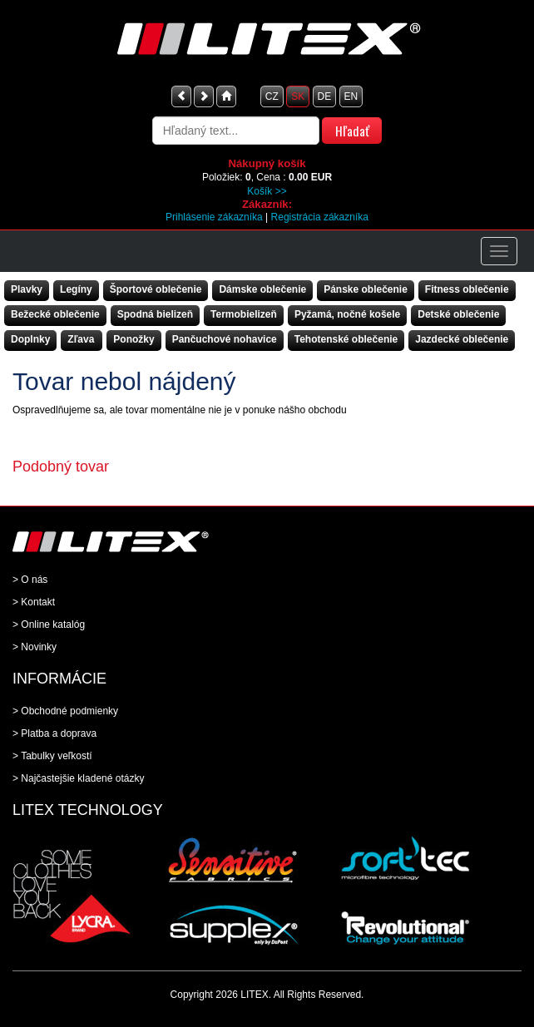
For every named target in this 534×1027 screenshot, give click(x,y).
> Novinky (34, 647)
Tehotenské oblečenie (346, 339)
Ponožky (133, 339)
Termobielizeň (243, 314)
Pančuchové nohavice (224, 339)
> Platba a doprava (54, 733)
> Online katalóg (48, 624)
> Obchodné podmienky (65, 711)
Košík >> (266, 191)
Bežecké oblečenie (55, 314)
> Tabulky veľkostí (52, 756)
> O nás (29, 579)
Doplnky (30, 339)
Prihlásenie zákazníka (214, 217)
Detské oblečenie (458, 314)
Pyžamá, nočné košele (347, 314)
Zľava (80, 339)
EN (351, 96)
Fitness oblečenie (467, 289)
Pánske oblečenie (366, 289)
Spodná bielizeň (155, 314)
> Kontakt (33, 602)
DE (325, 96)
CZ (272, 96)
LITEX (254, 994)
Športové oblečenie (156, 289)
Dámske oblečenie (262, 289)
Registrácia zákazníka (319, 217)
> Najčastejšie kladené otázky (78, 778)
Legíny (76, 289)
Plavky (26, 289)
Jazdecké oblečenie (461, 339)
